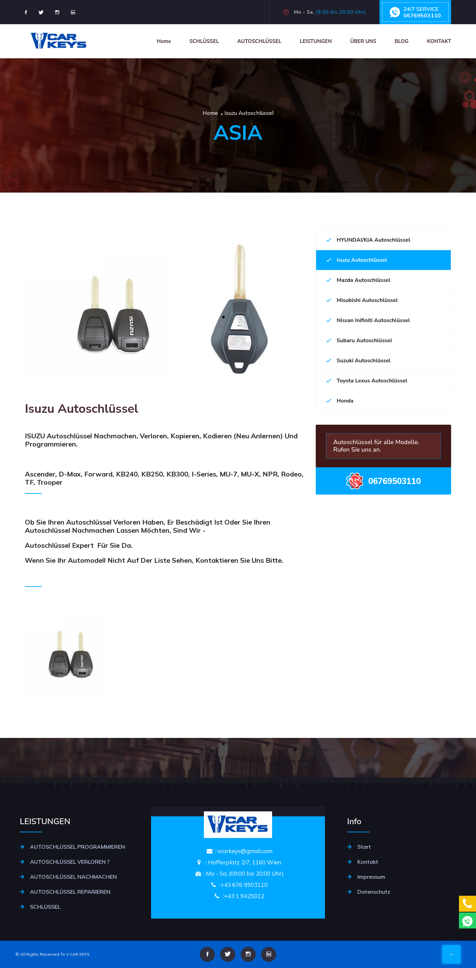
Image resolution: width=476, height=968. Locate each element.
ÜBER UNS (363, 41)
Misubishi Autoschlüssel (362, 300)
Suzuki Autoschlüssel (358, 360)
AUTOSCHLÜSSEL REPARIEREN (70, 891)
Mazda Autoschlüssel (358, 280)
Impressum (371, 876)
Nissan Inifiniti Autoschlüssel (368, 320)
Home (164, 41)
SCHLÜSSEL (204, 41)
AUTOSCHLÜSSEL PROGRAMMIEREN (77, 846)
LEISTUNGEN (316, 41)
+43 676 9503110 (244, 884)
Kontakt (367, 861)
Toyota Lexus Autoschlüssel (366, 381)
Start (364, 846)
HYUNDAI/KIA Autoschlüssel (368, 240)
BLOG (401, 41)
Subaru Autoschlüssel (359, 340)
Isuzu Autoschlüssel (356, 260)
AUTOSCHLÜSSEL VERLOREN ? (69, 861)
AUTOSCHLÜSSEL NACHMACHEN (73, 876)
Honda (339, 401)
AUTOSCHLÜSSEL (259, 41)
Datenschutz (373, 891)
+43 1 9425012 (244, 895)
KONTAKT (439, 41)
